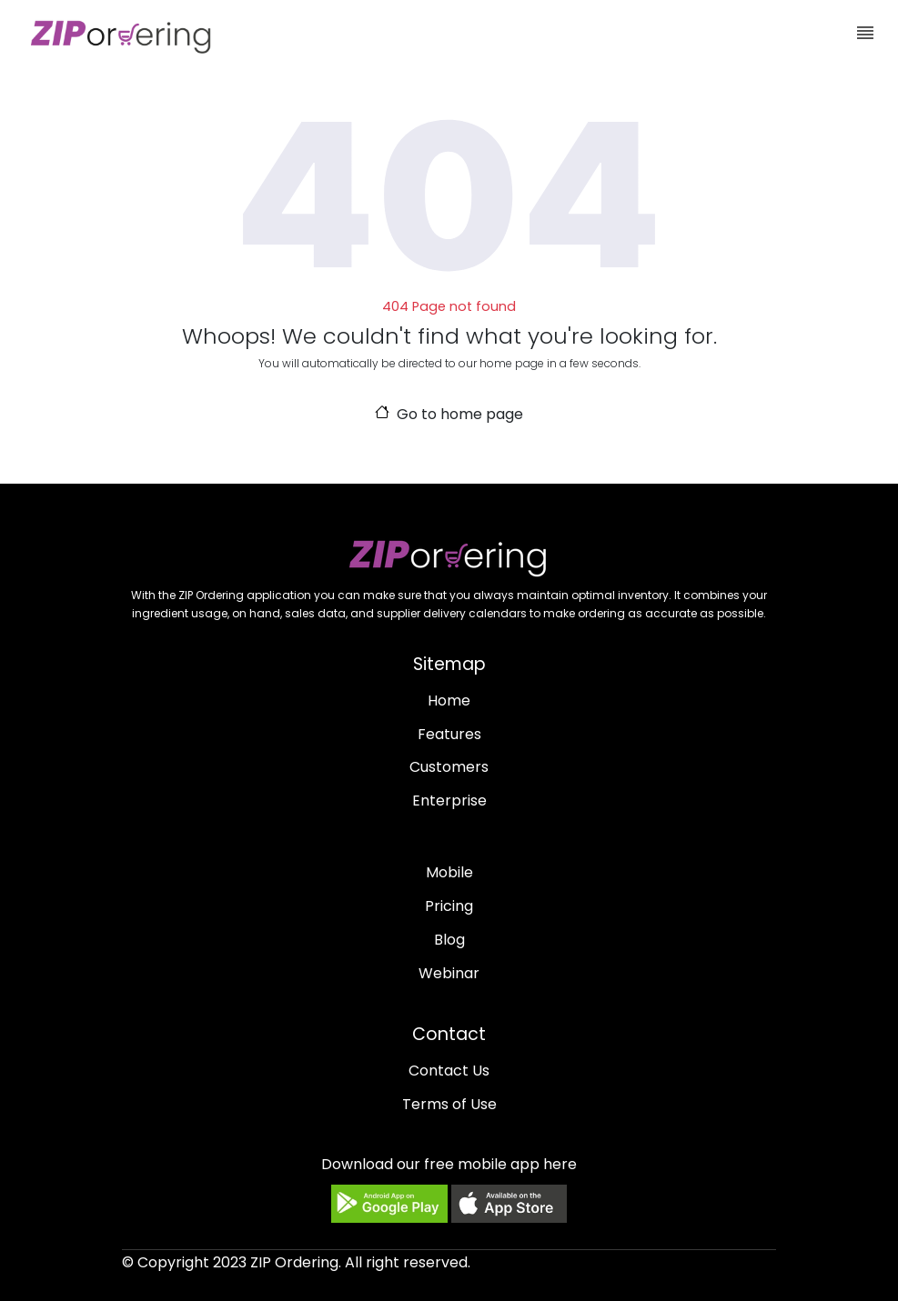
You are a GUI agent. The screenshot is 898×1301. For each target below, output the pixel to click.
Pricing (449, 906)
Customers (449, 766)
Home (449, 700)
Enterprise (449, 800)
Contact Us (449, 1070)
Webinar (449, 973)
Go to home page (449, 414)
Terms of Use (449, 1104)
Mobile (449, 872)
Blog (449, 939)
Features (449, 734)
